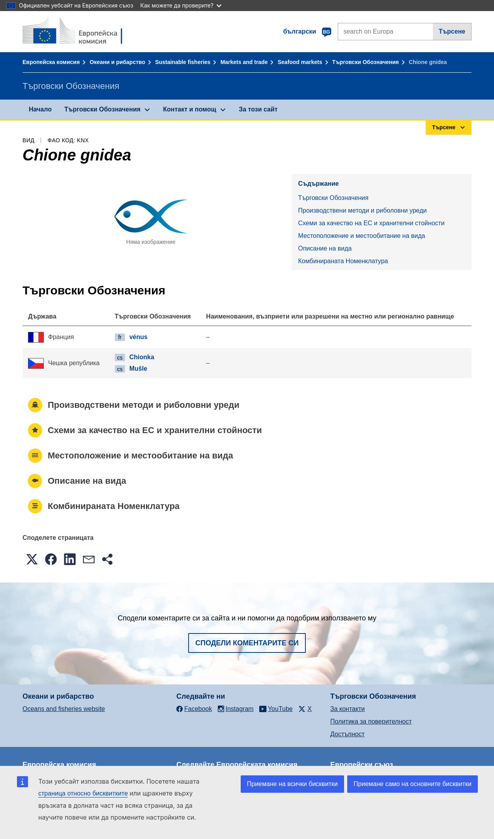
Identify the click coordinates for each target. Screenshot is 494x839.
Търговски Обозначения (365, 62)
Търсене (452, 31)
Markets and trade (244, 62)
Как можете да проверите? (180, 5)
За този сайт (258, 109)
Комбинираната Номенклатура (343, 261)
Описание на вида (325, 248)
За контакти (347, 708)
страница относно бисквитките (83, 793)
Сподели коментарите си (247, 643)
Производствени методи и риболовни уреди (362, 210)
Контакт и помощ (189, 109)
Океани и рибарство (117, 62)
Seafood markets (300, 62)
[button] (32, 559)
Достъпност (347, 734)
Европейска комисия (51, 62)
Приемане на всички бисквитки (292, 784)
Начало (40, 109)
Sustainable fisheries (182, 62)
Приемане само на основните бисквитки (413, 784)
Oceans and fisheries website (63, 708)
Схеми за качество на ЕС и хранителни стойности (371, 223)
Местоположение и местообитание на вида (361, 235)
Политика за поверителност (371, 721)
